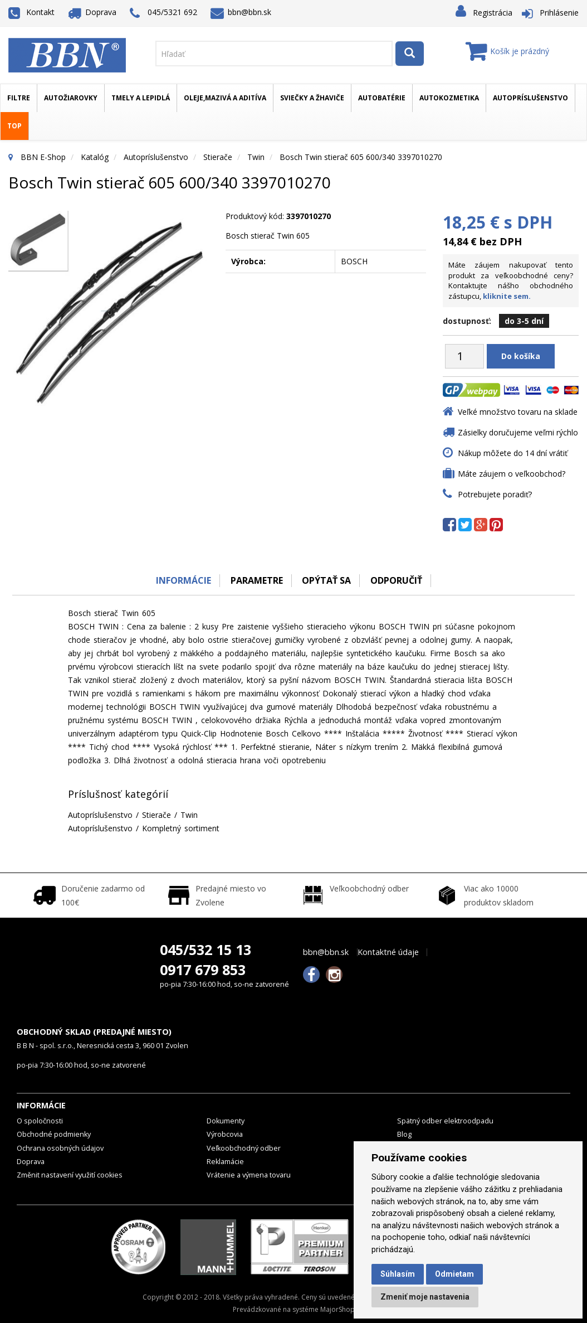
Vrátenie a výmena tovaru (249, 1175)
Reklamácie (225, 1161)
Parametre (257, 580)
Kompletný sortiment (180, 828)
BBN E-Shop (43, 157)
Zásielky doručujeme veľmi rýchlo (518, 432)
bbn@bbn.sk (241, 12)
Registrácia (492, 12)
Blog (404, 1134)
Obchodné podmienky (54, 1134)
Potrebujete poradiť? (495, 494)
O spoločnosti (40, 1121)
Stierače (217, 157)
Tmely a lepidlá (140, 98)
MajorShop (337, 1309)
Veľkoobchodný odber (244, 1148)
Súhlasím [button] (397, 1273)
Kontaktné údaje (388, 952)
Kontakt (31, 12)
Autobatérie (381, 98)
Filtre (18, 98)
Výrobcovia (225, 1134)
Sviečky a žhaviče (312, 98)
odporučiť (397, 580)
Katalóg (95, 157)
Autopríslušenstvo (530, 98)
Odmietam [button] (454, 1273)
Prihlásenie (559, 12)
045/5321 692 (163, 13)
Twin (256, 157)
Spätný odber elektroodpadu (445, 1121)
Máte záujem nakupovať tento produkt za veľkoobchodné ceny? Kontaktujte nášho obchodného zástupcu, (510, 280)
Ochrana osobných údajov (60, 1148)
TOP (14, 125)
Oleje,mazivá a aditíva (225, 98)
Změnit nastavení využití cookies (70, 1175)
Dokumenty (225, 1121)
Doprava (92, 12)
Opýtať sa (326, 580)
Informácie (183, 580)
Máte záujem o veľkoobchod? (511, 473)
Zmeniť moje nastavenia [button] (424, 1296)
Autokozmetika (449, 98)
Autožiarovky (70, 98)
